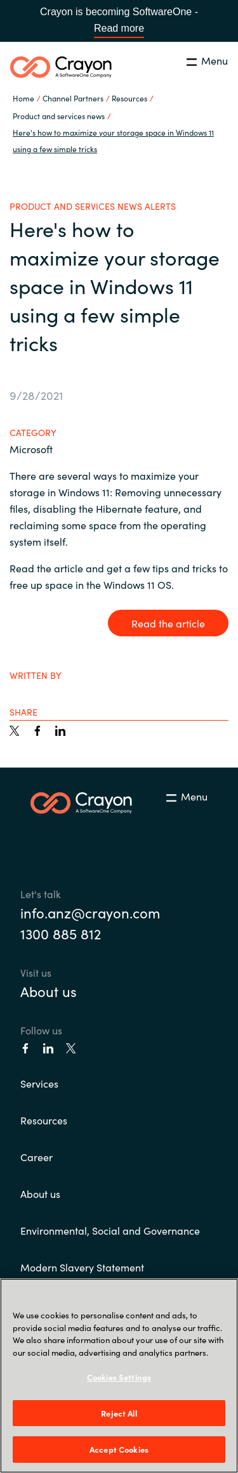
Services (39, 1083)
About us (48, 991)
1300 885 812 (60, 933)
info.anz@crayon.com (90, 912)
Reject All (118, 1413)
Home (23, 98)
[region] (119, 1375)
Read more (119, 28)
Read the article (168, 623)
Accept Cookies (119, 1449)
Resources (43, 1120)
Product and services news (59, 115)
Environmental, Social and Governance (110, 1230)
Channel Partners (73, 98)
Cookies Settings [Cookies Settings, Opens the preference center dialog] (119, 1377)
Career (36, 1157)
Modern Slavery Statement (82, 1267)
